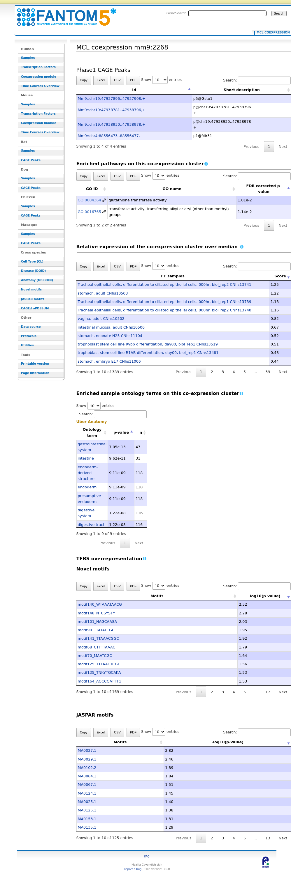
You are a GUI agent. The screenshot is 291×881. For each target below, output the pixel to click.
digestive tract (91, 524)
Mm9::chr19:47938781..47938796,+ (112, 110)
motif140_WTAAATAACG (100, 604)
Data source (31, 326)
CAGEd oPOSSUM (35, 308)
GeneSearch (176, 13)
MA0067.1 (87, 784)
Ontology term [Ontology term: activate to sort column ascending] (92, 432)
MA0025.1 (87, 802)
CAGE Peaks (31, 160)
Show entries (161, 79)
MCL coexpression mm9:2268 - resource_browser (63, 14)
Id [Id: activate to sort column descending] (134, 90)
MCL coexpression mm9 (272, 32)
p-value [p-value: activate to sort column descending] (121, 432)
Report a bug (132, 869)
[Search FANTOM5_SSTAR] (227, 13)
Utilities (27, 345)
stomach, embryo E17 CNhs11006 (109, 361)
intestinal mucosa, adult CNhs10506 (111, 327)
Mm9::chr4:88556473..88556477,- (109, 136)
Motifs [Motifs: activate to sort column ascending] (139, 596)
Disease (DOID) (33, 270)
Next (139, 543)
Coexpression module (38, 76)
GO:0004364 (89, 200)
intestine (86, 458)
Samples (28, 57)
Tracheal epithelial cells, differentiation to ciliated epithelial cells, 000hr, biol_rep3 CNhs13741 (164, 284)
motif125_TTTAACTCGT (99, 664)
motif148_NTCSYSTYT (98, 613)
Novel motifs (31, 289)
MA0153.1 (87, 819)
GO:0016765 (89, 212)
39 (267, 372)
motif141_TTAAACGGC (98, 638)
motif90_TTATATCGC (96, 630)
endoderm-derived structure (88, 473)
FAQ (147, 856)
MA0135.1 (87, 827)
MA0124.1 (87, 793)
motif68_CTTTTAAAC (96, 647)
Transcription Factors (38, 67)
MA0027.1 (87, 750)
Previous (252, 146)
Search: (113, 414)
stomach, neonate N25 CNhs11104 (110, 336)
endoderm (87, 487)
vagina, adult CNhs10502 (101, 318)
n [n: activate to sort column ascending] (140, 432)
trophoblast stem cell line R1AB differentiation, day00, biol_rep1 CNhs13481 (148, 352)
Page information (35, 373)
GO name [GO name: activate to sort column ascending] (171, 189)
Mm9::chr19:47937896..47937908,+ (112, 98)
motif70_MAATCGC (95, 655)
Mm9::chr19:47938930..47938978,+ (112, 124)
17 (267, 692)
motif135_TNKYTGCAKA (99, 672)
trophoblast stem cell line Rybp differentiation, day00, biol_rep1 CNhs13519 (148, 344)
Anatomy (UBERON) (37, 280)
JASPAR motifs (32, 299)
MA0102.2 (87, 767)
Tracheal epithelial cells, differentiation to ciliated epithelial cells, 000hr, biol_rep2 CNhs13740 (164, 310)
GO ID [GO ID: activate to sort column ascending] (92, 189)
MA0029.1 (87, 759)
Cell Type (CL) (32, 261)
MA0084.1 (87, 776)
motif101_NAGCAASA (97, 621)
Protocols (28, 336)
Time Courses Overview (40, 86)
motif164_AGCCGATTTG (99, 681)
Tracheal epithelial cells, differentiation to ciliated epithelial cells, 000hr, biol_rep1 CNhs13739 (164, 301)
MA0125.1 (87, 810)
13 (267, 838)
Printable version (35, 363)
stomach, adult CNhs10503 (103, 293)
